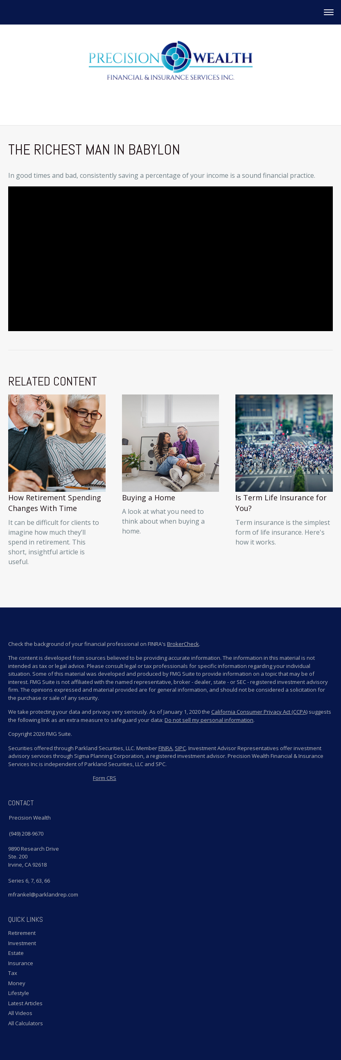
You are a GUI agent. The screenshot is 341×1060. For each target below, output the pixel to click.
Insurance (20, 963)
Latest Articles (25, 1003)
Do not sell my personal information (209, 720)
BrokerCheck (183, 644)
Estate (16, 953)
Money (16, 983)
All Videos (20, 1013)
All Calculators (25, 1023)
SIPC (180, 748)
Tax (12, 973)
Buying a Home (148, 497)
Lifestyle (18, 993)
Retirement (22, 933)
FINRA (165, 748)
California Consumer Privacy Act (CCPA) (259, 711)
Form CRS (104, 778)
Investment (22, 943)
